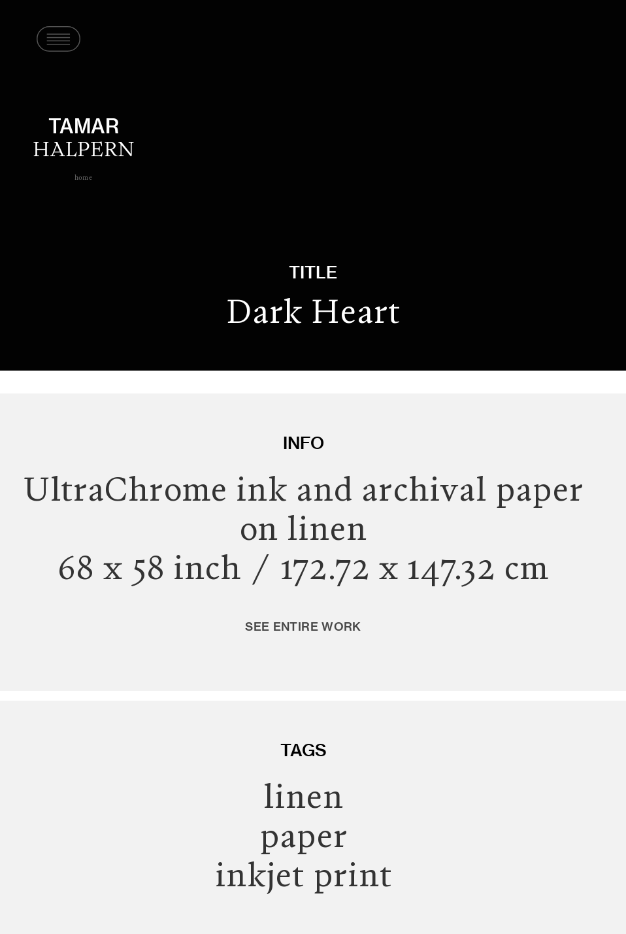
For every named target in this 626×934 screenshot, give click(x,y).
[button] (52, 39)
